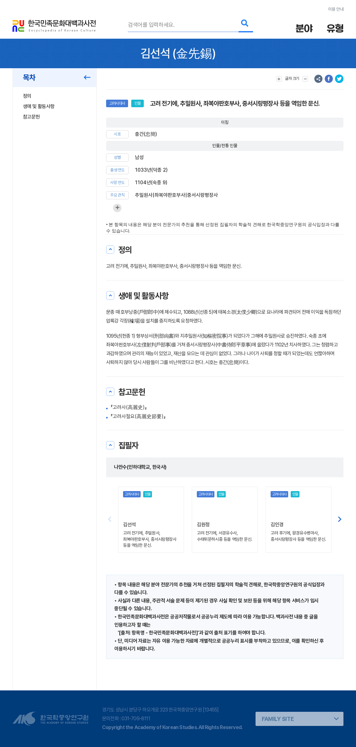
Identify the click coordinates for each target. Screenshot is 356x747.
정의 (27, 96)
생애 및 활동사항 (38, 106)
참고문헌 (31, 117)
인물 (137, 103)
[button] (340, 519)
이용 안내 (335, 9)
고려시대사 (117, 103)
